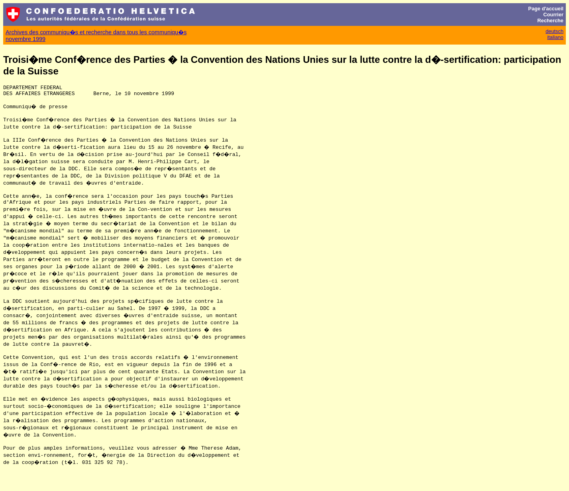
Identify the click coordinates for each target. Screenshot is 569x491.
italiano (555, 37)
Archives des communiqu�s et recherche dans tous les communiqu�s (96, 32)
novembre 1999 (25, 39)
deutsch (554, 31)
